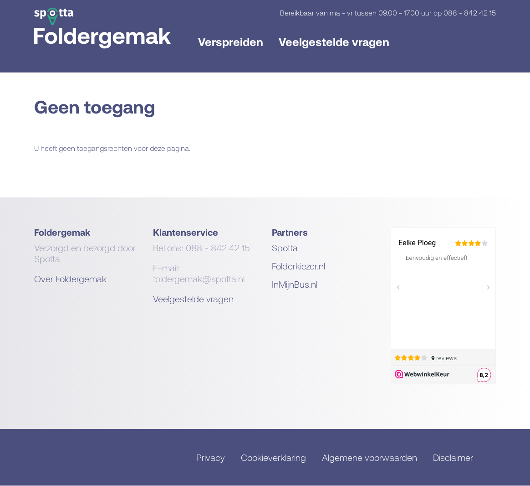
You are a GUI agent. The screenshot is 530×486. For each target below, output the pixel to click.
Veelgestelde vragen (334, 41)
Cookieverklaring (273, 457)
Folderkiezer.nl (298, 265)
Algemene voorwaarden (369, 457)
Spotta (285, 247)
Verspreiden (230, 41)
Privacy (210, 457)
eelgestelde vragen (196, 298)
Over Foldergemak (70, 278)
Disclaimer (453, 457)
